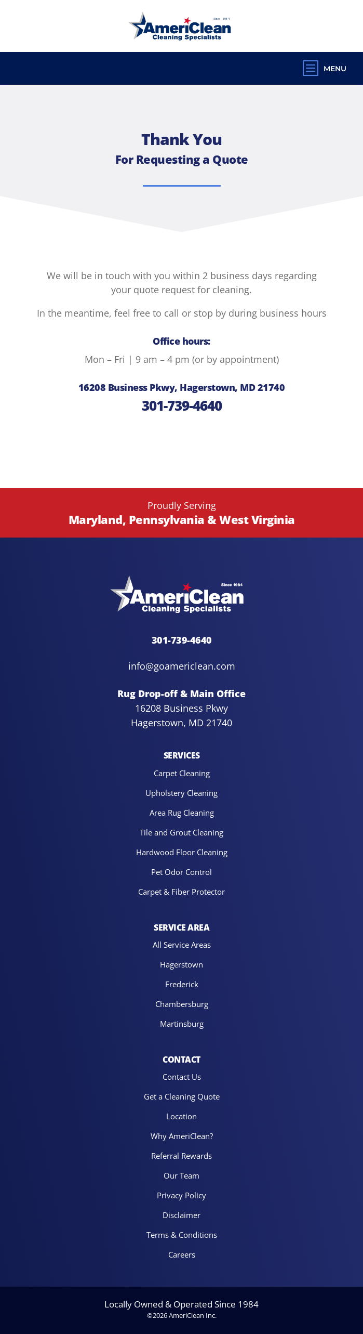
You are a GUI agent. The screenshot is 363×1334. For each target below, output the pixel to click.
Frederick (181, 983)
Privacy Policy (181, 1194)
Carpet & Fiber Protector (181, 891)
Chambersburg (181, 1003)
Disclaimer (181, 1214)
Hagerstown (181, 964)
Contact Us (182, 1076)
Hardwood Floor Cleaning (181, 851)
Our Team (181, 1175)
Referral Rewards (181, 1155)
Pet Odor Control (181, 871)
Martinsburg (182, 1023)
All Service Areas (182, 944)
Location (181, 1115)
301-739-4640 (182, 405)
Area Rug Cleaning (182, 812)
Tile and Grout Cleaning (181, 832)
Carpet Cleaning (182, 772)
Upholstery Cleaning (181, 792)
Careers (181, 1254)
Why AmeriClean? (182, 1135)
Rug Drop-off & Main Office (181, 693)
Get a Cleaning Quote (182, 1096)
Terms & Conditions (181, 1234)
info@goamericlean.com (181, 666)
